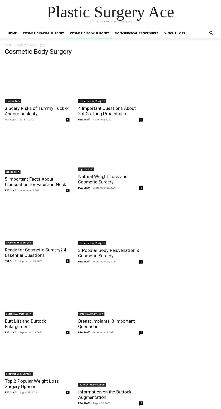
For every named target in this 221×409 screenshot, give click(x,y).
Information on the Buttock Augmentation (104, 394)
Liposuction (12, 171)
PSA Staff (10, 119)
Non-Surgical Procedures (136, 33)
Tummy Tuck (13, 101)
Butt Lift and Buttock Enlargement (25, 324)
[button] (211, 34)
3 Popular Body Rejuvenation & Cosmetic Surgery (108, 253)
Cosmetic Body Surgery (89, 33)
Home (12, 33)
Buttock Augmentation (18, 313)
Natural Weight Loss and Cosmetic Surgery (103, 179)
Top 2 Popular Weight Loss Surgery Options (32, 384)
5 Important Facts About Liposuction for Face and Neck (35, 182)
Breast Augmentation (91, 313)
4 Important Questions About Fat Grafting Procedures (107, 111)
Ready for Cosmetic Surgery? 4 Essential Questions (35, 252)
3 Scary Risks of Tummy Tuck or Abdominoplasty (37, 111)
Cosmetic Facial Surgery (43, 33)
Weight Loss (174, 33)
